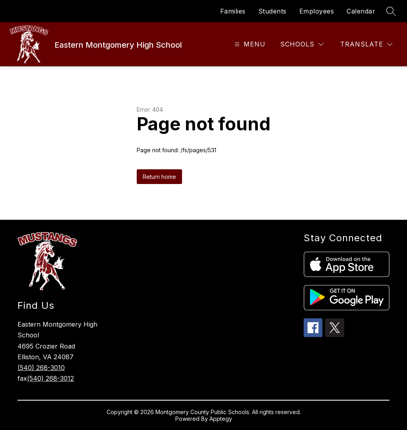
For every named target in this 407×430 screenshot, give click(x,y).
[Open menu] (249, 44)
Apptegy (220, 418)
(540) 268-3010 (41, 368)
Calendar (361, 11)
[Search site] (391, 11)
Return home (159, 176)
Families (233, 11)
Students (272, 11)
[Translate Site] (366, 44)
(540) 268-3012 (50, 378)
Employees (316, 11)
